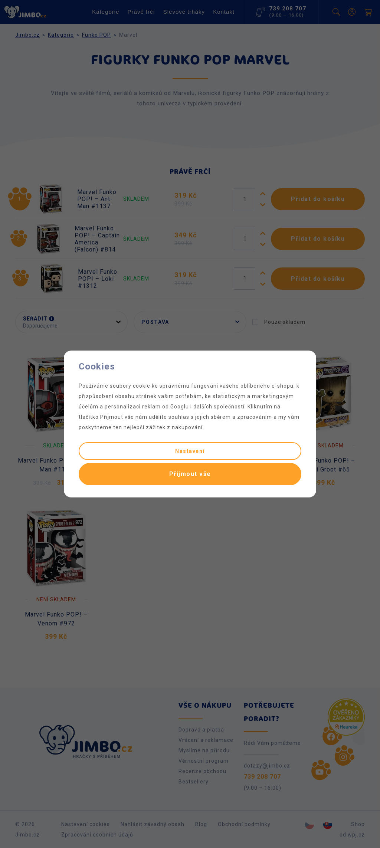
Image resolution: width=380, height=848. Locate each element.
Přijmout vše (190, 473)
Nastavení (190, 451)
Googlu (179, 407)
